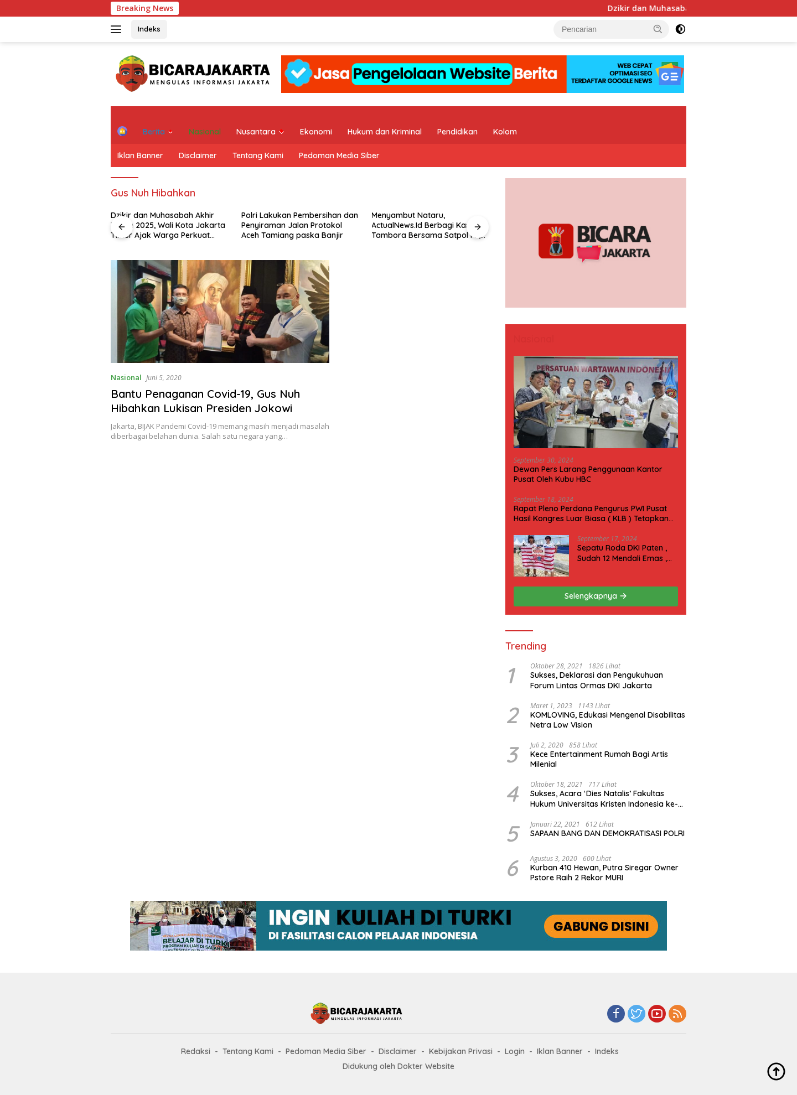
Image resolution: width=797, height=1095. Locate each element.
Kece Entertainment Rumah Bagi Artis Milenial (599, 759)
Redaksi (195, 1051)
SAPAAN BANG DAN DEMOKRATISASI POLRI (607, 833)
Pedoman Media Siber (339, 155)
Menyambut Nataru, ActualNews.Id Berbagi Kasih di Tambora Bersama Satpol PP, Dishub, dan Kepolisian (428, 225)
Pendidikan (457, 132)
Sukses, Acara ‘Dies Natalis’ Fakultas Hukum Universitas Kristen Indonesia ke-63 (604, 798)
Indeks (149, 28)
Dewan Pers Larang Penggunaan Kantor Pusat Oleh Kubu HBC (588, 474)
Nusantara (256, 132)
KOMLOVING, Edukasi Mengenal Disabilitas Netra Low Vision (607, 720)
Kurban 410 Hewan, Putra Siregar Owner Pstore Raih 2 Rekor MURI (604, 873)
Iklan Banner (140, 155)
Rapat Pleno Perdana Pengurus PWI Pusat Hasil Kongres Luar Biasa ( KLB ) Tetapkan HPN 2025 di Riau (591, 513)
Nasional (205, 132)
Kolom (505, 132)
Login (515, 1051)
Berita (154, 132)
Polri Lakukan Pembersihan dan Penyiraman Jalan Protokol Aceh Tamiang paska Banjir (299, 225)
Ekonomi (316, 132)
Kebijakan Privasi (461, 1051)
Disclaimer (198, 155)
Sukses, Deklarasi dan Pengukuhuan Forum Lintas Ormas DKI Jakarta (596, 680)
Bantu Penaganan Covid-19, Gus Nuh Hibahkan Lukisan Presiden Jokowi (205, 401)
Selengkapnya (596, 596)
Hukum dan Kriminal (385, 132)
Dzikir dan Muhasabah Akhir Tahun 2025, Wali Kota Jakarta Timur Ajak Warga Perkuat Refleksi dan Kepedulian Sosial (168, 225)
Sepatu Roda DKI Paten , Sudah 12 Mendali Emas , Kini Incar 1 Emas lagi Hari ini (624, 553)
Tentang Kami (257, 155)
